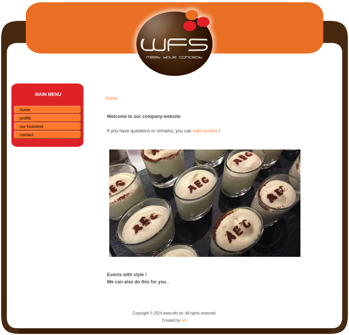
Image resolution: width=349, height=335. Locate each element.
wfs (184, 320)
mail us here (205, 131)
